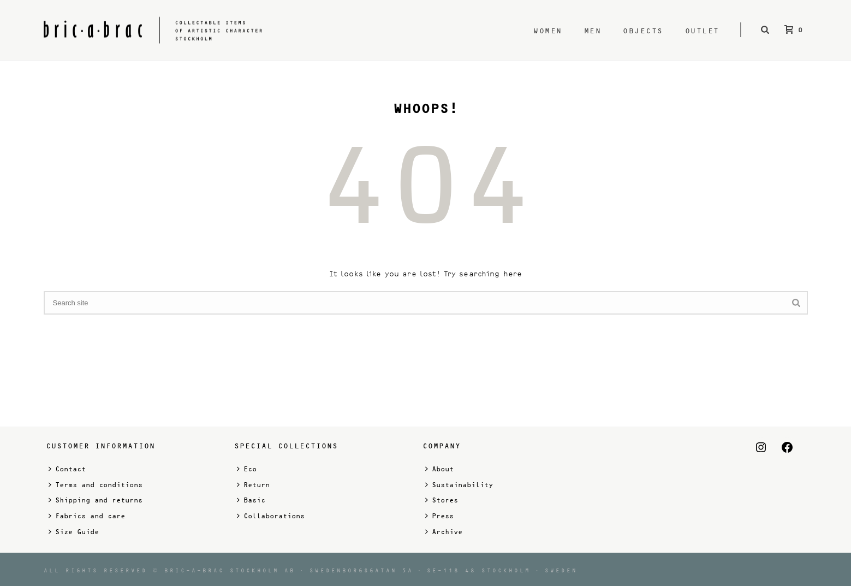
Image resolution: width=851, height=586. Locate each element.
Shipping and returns (95, 500)
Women (547, 31)
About (439, 469)
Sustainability (459, 485)
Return (253, 485)
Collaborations (271, 516)
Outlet (702, 31)
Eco (247, 469)
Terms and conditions (95, 485)
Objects (643, 31)
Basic (251, 500)
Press (439, 516)
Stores (441, 500)
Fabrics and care (87, 516)
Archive (443, 532)
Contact (67, 469)
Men (593, 31)
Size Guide (74, 532)
